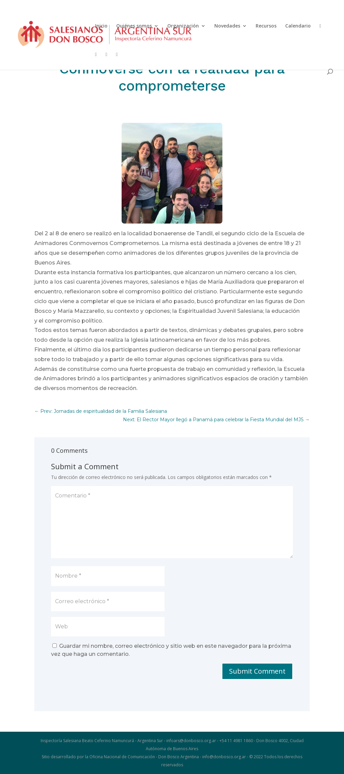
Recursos (266, 26)
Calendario (298, 26)
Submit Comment (257, 671)
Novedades (227, 26)
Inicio (101, 26)
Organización (183, 26)
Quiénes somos (134, 26)
